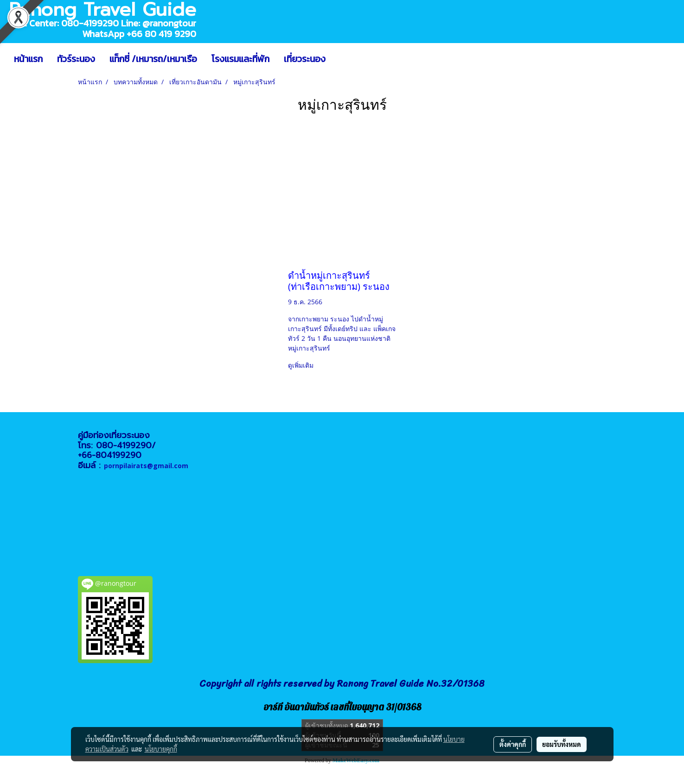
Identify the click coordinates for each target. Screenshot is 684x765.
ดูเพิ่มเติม (301, 365)
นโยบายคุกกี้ (161, 749)
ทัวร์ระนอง (76, 59)
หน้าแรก (28, 59)
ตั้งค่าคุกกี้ (512, 744)
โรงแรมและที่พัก (240, 59)
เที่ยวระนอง (305, 59)
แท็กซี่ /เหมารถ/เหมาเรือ (153, 59)
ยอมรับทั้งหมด (561, 744)
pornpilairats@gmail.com (146, 465)
